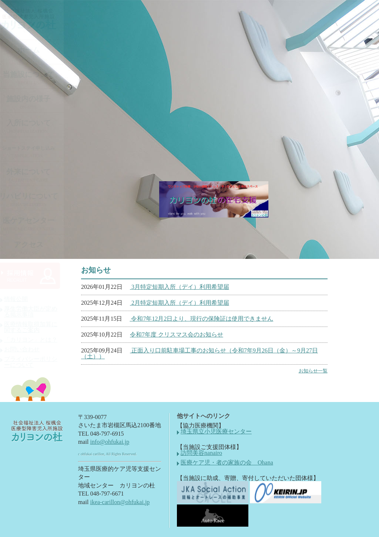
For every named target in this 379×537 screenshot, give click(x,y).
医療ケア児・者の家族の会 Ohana (227, 463)
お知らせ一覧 (313, 371)
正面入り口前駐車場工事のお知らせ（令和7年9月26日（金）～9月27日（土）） (199, 353)
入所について (35, 126)
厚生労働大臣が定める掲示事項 (37, 312)
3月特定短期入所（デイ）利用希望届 (179, 287)
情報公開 (23, 299)
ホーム (35, 53)
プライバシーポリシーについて (37, 362)
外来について (35, 175)
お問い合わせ (29, 349)
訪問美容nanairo (201, 453)
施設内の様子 (35, 102)
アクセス (35, 248)
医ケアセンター (35, 224)
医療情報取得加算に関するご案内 (37, 327)
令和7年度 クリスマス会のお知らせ (176, 334)
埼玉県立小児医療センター (216, 432)
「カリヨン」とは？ (37, 340)
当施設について (35, 77)
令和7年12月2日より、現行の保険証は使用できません (201, 318)
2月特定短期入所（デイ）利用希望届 (179, 303)
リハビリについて (35, 199)
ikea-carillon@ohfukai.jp (120, 502)
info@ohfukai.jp (109, 442)
